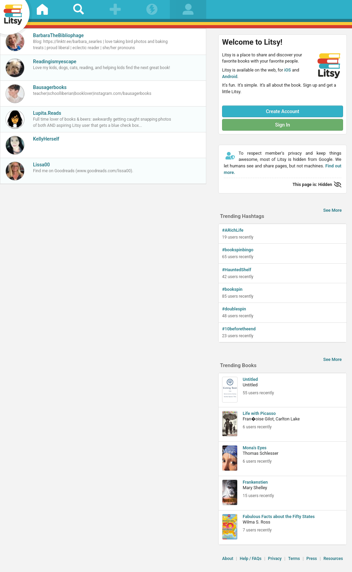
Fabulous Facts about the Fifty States (279, 516)
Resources (333, 558)
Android (229, 76)
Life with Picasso (259, 413)
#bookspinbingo (237, 249)
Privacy (275, 558)
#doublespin (234, 308)
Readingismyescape (54, 61)
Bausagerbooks (50, 87)
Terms (294, 558)
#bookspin (232, 289)
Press (311, 558)
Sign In (282, 125)
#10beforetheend (239, 328)
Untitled (250, 379)
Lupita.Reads (47, 113)
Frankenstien (255, 482)
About (227, 558)
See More (332, 210)
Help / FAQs (250, 558)
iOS (287, 70)
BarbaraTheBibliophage (58, 35)
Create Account (282, 111)
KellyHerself (46, 139)
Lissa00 (41, 164)
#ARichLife (232, 230)
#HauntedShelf (236, 269)
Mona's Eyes (254, 447)
